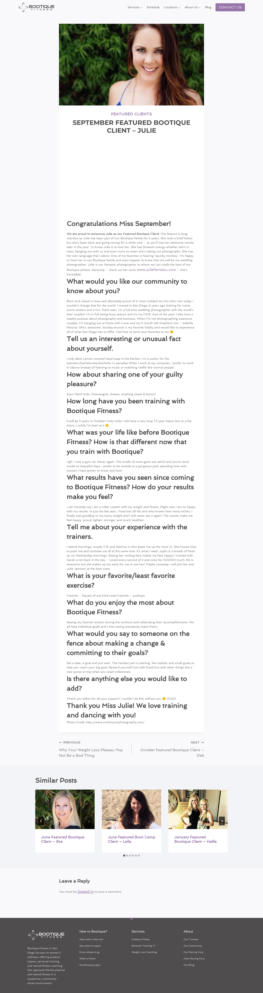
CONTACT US (230, 7)
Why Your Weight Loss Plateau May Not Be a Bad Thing (94, 740)
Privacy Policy (141, 983)
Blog (208, 7)
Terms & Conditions (93, 983)
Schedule (153, 7)
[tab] (124, 845)
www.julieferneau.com (152, 268)
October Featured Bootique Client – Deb (169, 738)
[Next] (222, 810)
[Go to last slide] (41, 810)
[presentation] (65, 799)
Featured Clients (131, 113)
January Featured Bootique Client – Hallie (195, 828)
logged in (84, 880)
